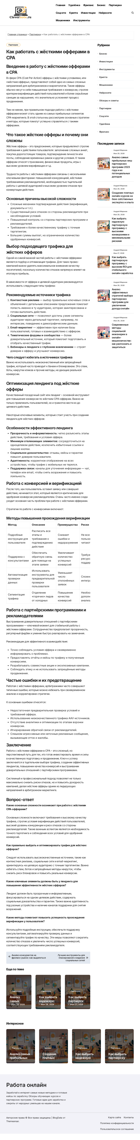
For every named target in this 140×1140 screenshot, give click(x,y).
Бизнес (101, 5)
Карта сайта (114, 1123)
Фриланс (88, 5)
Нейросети (105, 12)
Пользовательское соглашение (117, 1135)
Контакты (129, 1123)
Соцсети (61, 12)
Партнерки (115, 5)
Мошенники (63, 20)
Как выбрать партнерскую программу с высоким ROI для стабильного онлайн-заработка (122, 265)
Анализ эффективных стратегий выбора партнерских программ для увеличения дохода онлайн (122, 300)
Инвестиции (88, 12)
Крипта (73, 12)
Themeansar (12, 1127)
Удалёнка (74, 5)
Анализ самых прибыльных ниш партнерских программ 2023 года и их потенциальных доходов (122, 167)
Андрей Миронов (120, 150)
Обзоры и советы (109, 100)
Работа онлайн (26, 1091)
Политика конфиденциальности (117, 1129)
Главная (60, 5)
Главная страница (17, 34)
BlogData (57, 1124)
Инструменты (81, 20)
